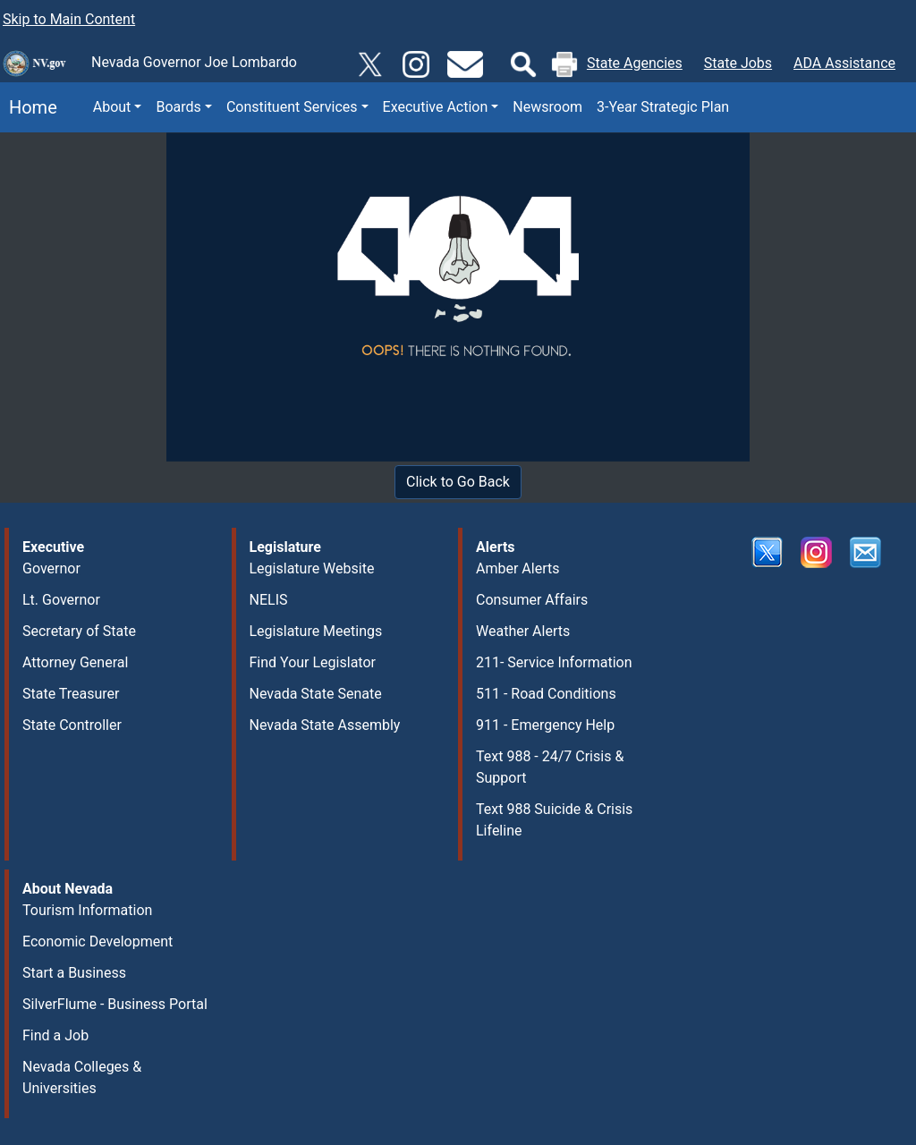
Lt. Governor (61, 599)
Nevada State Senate (316, 693)
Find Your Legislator (313, 662)
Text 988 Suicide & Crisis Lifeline (554, 820)
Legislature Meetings (316, 631)
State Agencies (635, 63)
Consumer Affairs (532, 599)
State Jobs (738, 63)
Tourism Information (87, 910)
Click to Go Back (458, 481)
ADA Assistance (844, 63)
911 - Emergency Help (545, 725)
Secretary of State (79, 631)
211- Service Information (554, 662)
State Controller (72, 725)
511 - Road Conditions (546, 693)
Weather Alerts (523, 631)
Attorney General (75, 662)
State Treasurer (71, 693)
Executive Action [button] (435, 106)
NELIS (269, 599)
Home (28, 107)
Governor (51, 568)
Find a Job (55, 1035)
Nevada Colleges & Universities (81, 1077)
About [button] (112, 106)
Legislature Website (312, 568)
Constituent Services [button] (292, 106)
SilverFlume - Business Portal (115, 1004)
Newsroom (547, 106)
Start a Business (74, 972)
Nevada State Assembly (325, 725)
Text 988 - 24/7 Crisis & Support (549, 767)
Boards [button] (178, 106)
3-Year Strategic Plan (663, 106)
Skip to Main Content (69, 19)
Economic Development (97, 941)
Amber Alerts (517, 568)
